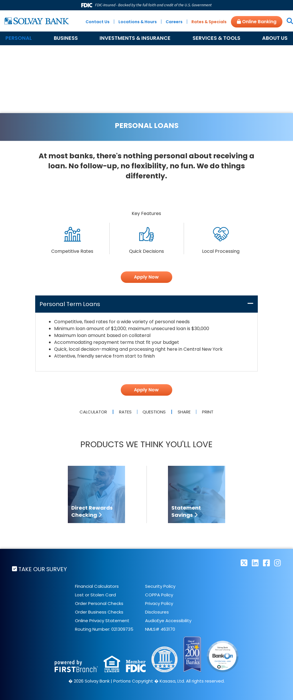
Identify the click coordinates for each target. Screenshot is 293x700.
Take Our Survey (43, 569)
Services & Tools (216, 38)
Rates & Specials (209, 22)
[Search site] (287, 21)
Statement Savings (186, 511)
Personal (18, 38)
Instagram (277, 563)
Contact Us (98, 22)
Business (66, 38)
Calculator (92, 412)
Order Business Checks (99, 612)
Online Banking (256, 21)
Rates (124, 412)
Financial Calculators (97, 586)
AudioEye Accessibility (168, 621)
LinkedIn (255, 563)
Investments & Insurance (135, 38)
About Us (275, 38)
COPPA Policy (159, 595)
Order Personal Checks (99, 603)
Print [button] (208, 412)
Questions (154, 412)
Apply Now (146, 277)
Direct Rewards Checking (92, 511)
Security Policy (160, 586)
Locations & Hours (137, 22)
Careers (174, 22)
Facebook (266, 563)
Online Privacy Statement (102, 621)
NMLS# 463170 (160, 629)
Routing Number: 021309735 (104, 629)
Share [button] (184, 412)
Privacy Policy (159, 603)
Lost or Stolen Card (95, 595)
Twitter (244, 563)
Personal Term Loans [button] (69, 304)
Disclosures (157, 612)
